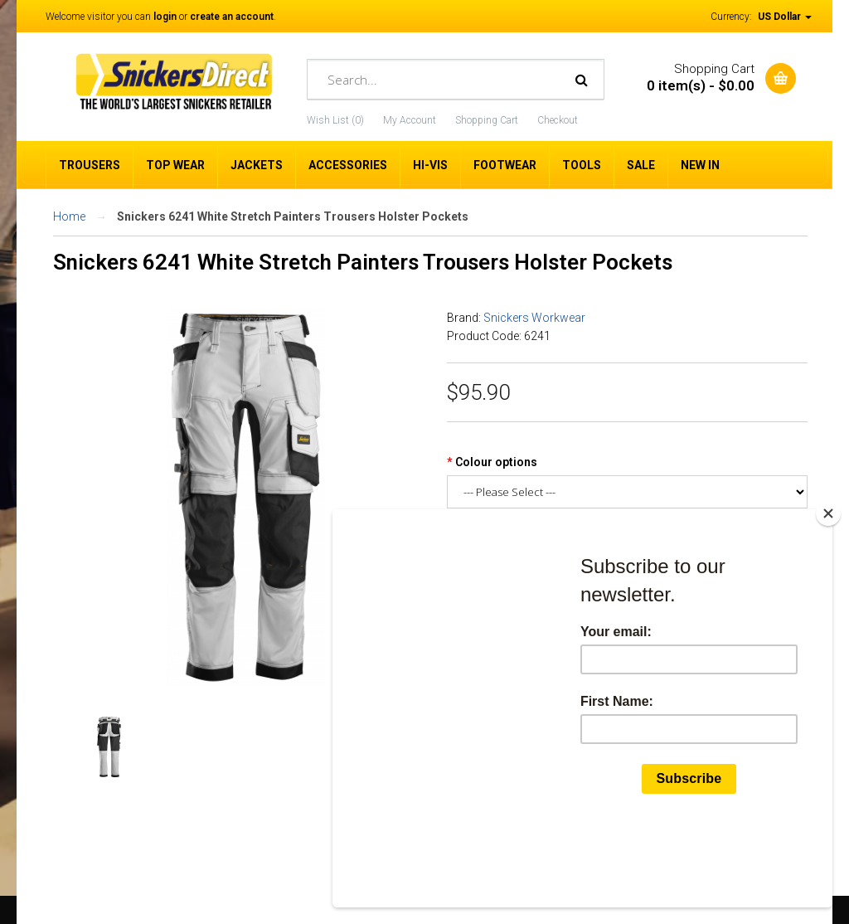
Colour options (496, 462)
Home (69, 216)
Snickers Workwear (534, 317)
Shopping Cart (486, 120)
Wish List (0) (335, 120)
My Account (409, 120)
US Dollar (785, 16)
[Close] (828, 592)
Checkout (557, 120)
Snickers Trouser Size (517, 531)
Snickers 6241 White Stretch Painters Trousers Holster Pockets (292, 216)
